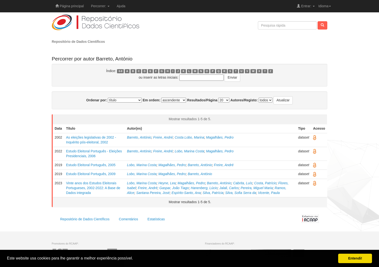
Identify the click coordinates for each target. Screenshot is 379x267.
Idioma (324, 6)
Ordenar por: (96, 100)
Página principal (69, 6)
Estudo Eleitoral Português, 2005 (91, 165)
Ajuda (121, 6)
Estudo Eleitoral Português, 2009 (91, 174)
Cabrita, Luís (242, 183)
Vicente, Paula (269, 193)
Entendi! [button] (355, 258)
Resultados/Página (202, 100)
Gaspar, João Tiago (174, 188)
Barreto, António (139, 137)
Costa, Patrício (265, 183)
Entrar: (306, 6)
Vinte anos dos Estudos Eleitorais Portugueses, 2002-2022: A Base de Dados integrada (93, 188)
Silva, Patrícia (213, 193)
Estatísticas (156, 219)
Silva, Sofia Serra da (240, 193)
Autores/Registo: (244, 100)
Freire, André (163, 137)
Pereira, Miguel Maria (257, 188)
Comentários (128, 219)
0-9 (120, 71)
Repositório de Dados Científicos (78, 42)
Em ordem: (151, 100)
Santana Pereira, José (153, 193)
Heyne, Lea (167, 183)
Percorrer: (100, 6)
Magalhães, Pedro (220, 137)
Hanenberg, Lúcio (204, 188)
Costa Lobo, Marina (189, 137)
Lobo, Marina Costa (189, 151)
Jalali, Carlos (229, 188)
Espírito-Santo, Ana (186, 193)
